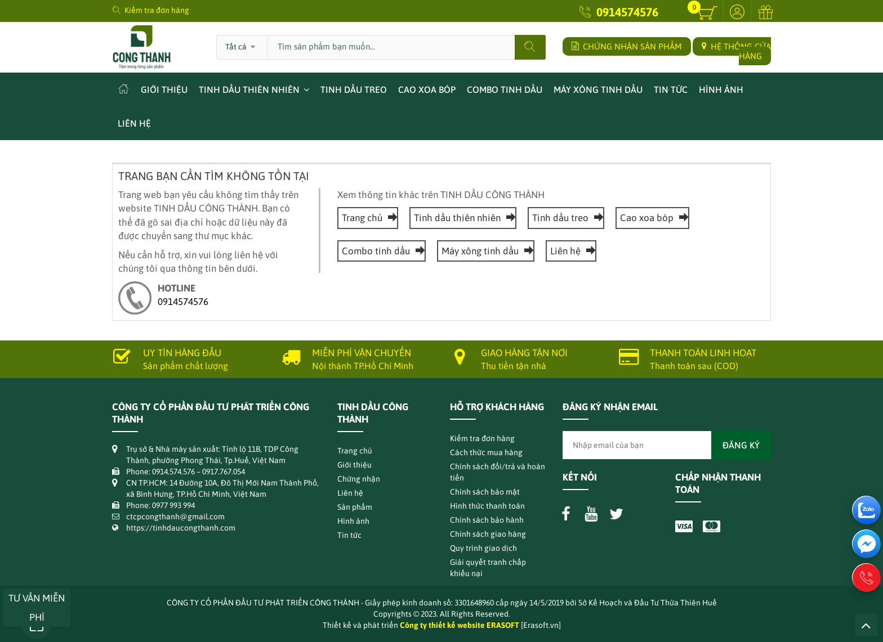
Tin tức (671, 89)
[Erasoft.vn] (541, 625)
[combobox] (242, 43)
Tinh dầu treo (353, 89)
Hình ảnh (721, 89)
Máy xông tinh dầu (598, 89)
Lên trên (866, 625)
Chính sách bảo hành (487, 519)
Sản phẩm (354, 506)
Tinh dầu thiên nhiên (249, 89)
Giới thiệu (164, 89)
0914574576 (627, 12)
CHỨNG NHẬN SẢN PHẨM (627, 46)
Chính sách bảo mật (485, 491)
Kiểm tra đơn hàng (156, 10)
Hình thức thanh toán (487, 505)
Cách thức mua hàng (486, 452)
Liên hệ (134, 123)
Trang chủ (368, 217)
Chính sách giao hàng (488, 533)
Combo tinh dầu (504, 89)
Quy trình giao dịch (483, 548)
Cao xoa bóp (427, 89)
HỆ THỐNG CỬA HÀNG (736, 51)
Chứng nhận (358, 478)
